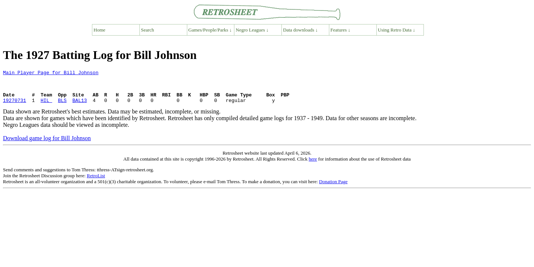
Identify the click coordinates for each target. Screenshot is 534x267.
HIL (46, 106)
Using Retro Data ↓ (396, 30)
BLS (62, 106)
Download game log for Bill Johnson (47, 145)
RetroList (96, 182)
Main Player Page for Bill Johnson (50, 73)
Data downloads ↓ (300, 30)
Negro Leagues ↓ (252, 30)
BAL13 (79, 106)
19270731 (14, 106)
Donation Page (333, 188)
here (313, 165)
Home (99, 30)
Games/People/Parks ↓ (210, 30)
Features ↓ (340, 30)
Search (147, 30)
